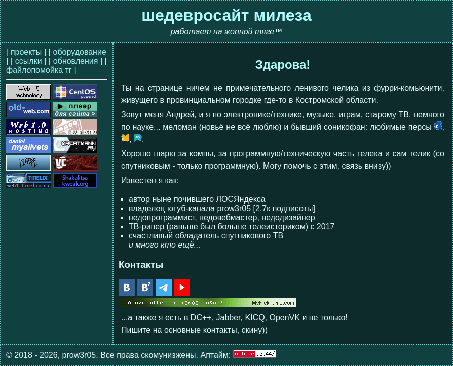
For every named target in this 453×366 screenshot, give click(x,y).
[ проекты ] (26, 52)
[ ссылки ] (29, 61)
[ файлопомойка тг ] (56, 65)
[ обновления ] (75, 61)
